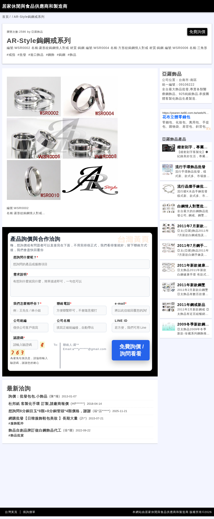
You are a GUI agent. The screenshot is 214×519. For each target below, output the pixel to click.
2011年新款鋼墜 (191, 285)
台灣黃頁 (11, 514)
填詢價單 (29, 514)
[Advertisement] (80, 477)
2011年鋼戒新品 (191, 305)
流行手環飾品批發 (190, 167)
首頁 (5, 16)
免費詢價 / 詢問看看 (131, 352)
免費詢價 (197, 32)
